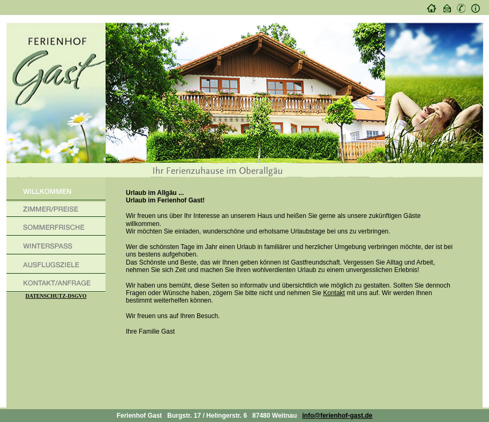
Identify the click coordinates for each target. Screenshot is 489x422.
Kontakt (334, 293)
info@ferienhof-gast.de (337, 415)
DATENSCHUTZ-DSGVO (55, 296)
